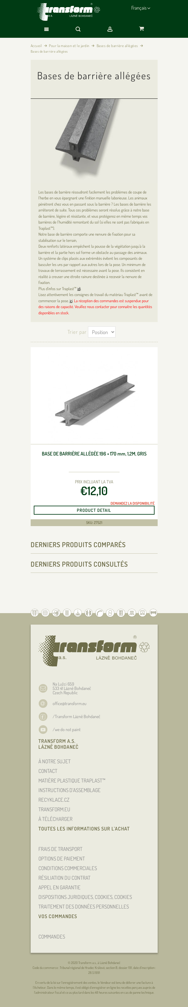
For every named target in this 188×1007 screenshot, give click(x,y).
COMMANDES (51, 936)
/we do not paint (67, 729)
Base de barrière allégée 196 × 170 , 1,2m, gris (94, 454)
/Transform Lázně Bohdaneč (76, 716)
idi (79, 288)
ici (71, 300)
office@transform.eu (69, 703)
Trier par (77, 332)
